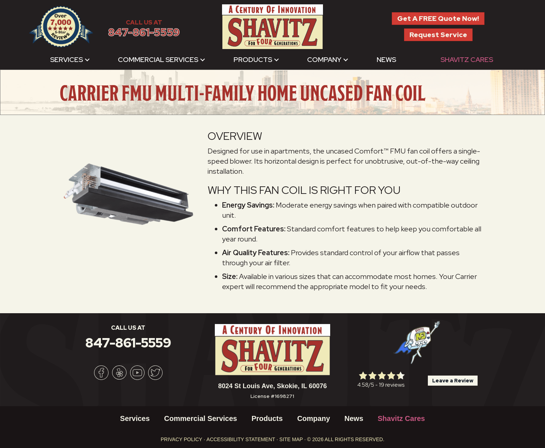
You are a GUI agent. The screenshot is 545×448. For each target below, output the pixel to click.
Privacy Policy (181, 439)
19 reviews (391, 385)
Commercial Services (158, 59)
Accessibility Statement (241, 439)
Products (253, 59)
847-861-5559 (144, 32)
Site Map (291, 439)
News (386, 59)
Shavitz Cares (466, 59)
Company (324, 59)
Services (66, 59)
